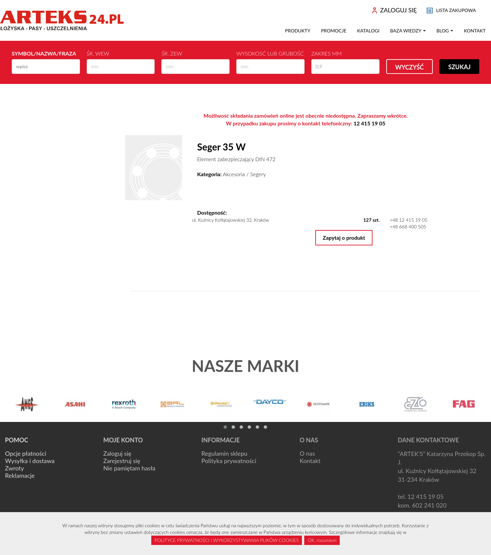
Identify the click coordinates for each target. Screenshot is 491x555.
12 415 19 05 (369, 123)
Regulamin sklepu (224, 453)
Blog (444, 30)
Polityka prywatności (228, 460)
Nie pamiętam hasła (129, 468)
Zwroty (14, 468)
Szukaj (459, 67)
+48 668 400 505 (408, 226)
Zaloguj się (117, 453)
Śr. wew (98, 53)
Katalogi (368, 30)
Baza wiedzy (408, 30)
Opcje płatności (25, 453)
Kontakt (475, 30)
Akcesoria (234, 174)
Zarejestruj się (121, 460)
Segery (258, 174)
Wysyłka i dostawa (30, 460)
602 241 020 (429, 505)
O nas (307, 453)
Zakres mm (326, 53)
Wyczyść (409, 67)
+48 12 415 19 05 (408, 220)
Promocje (333, 30)
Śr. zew (171, 53)
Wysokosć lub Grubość (270, 53)
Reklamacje (20, 475)
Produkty (298, 30)
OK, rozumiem (322, 540)
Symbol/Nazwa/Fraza (44, 53)
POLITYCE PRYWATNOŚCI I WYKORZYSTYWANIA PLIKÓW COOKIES (227, 540)
